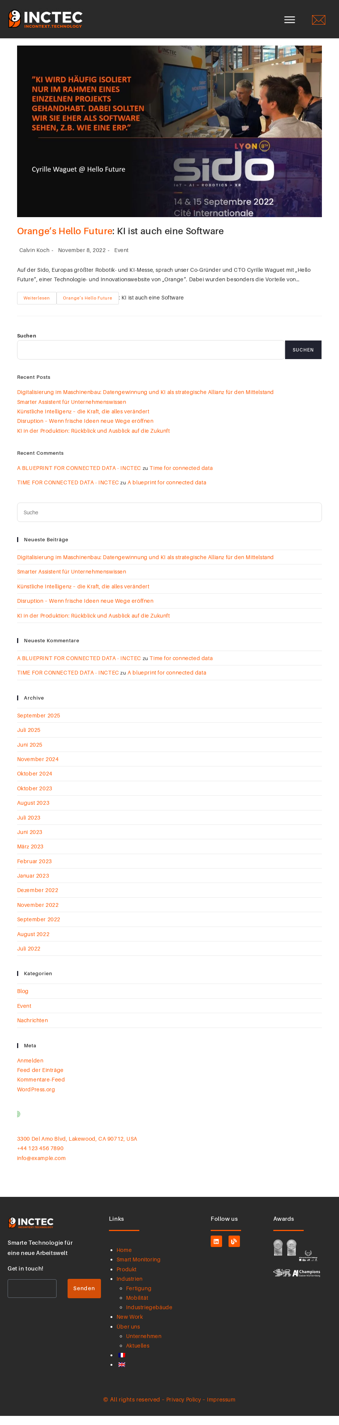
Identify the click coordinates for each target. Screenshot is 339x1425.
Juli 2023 (29, 826)
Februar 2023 (34, 870)
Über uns (128, 1335)
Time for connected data (181, 477)
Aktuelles (137, 1355)
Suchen (26, 345)
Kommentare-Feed (41, 1089)
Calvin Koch (34, 259)
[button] (289, 20)
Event (121, 259)
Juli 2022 (29, 958)
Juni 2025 (30, 753)
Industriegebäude (149, 1316)
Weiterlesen (37, 305)
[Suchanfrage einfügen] (169, 521)
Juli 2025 (29, 739)
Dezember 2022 (37, 899)
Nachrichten (32, 1029)
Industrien (130, 1288)
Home (124, 1259)
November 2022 (38, 914)
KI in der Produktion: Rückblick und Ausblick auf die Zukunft (94, 440)
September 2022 (38, 928)
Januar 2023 (33, 885)
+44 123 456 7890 (40, 1157)
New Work (130, 1326)
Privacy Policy (183, 1408)
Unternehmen (144, 1345)
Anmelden (30, 1069)
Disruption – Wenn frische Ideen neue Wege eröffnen (86, 430)
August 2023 (33, 812)
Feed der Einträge (40, 1079)
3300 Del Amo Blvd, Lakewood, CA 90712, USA (77, 1148)
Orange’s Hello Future (65, 240)
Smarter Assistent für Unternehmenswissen (72, 411)
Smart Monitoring (139, 1269)
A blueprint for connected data (167, 492)
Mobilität (137, 1307)
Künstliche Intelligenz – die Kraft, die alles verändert (84, 421)
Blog (23, 1000)
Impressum (221, 1408)
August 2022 (33, 943)
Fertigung (138, 1297)
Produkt (127, 1278)
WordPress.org (36, 1099)
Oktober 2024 (34, 783)
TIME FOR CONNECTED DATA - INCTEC (68, 492)
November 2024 (38, 768)
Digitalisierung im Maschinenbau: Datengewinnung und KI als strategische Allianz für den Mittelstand (146, 401)
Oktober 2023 (34, 797)
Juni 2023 (30, 841)
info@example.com (41, 1167)
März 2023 (30, 856)
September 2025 (38, 725)
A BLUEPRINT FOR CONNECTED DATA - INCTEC (79, 477)
